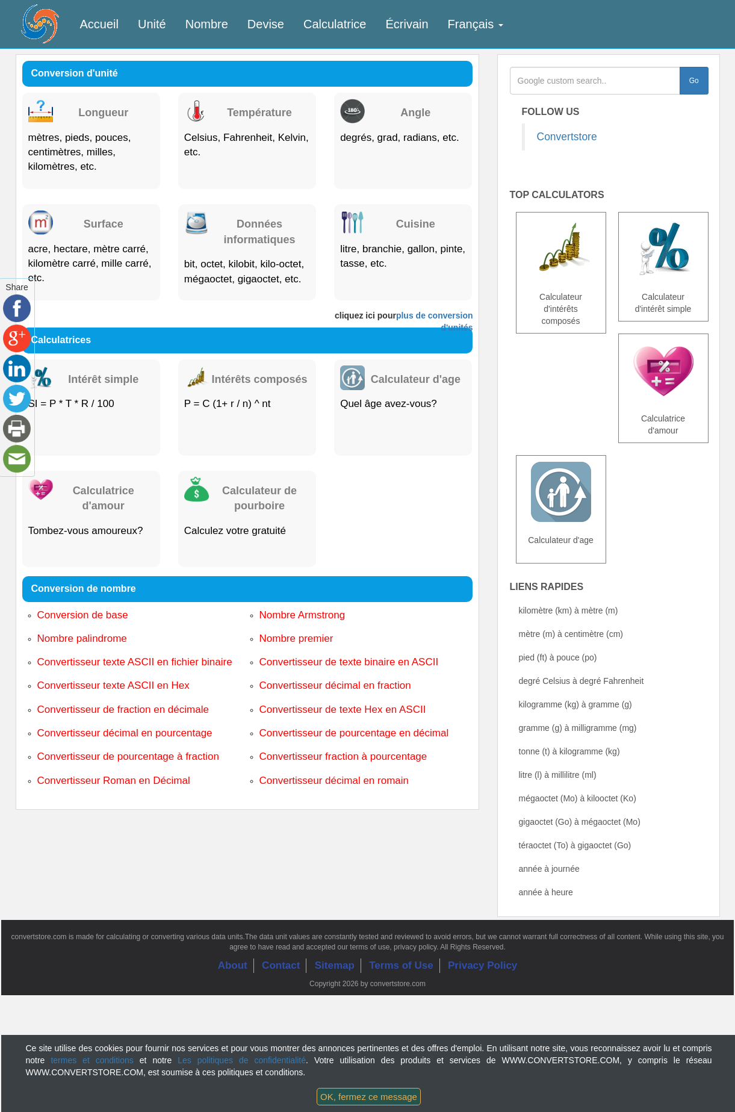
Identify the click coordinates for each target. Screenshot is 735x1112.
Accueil (99, 24)
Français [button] (475, 24)
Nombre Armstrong (302, 615)
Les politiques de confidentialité (242, 1060)
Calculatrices (61, 340)
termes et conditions (92, 1060)
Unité (152, 24)
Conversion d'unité (74, 73)
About (232, 965)
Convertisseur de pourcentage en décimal (354, 733)
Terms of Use (401, 965)
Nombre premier (296, 638)
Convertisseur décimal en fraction (335, 685)
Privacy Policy (482, 965)
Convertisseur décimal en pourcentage (124, 733)
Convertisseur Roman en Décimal (113, 780)
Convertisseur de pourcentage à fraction (128, 756)
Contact (281, 965)
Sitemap (335, 965)
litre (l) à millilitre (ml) (558, 775)
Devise (265, 24)
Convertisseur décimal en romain (334, 780)
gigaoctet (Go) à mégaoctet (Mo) (579, 822)
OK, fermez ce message (368, 1097)
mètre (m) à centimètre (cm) (571, 634)
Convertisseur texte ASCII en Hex (113, 685)
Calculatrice (334, 24)
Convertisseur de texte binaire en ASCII (349, 662)
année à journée (549, 869)
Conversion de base (82, 615)
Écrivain (406, 24)
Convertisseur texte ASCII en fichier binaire (134, 662)
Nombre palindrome (82, 638)
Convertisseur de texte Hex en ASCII (342, 709)
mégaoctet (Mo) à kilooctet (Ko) (577, 798)
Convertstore (567, 137)
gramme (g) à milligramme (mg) (578, 728)
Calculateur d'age (561, 540)
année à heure (546, 892)
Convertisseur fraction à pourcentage (343, 756)
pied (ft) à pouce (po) (558, 657)
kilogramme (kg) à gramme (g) (575, 704)
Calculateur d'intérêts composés (560, 309)
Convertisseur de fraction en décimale (123, 709)
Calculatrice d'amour (663, 424)
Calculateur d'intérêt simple (663, 303)
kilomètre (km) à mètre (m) (568, 610)
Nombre (206, 24)
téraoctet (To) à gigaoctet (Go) (575, 845)
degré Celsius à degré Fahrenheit (581, 681)
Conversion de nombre (83, 588)
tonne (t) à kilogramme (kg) (569, 751)
